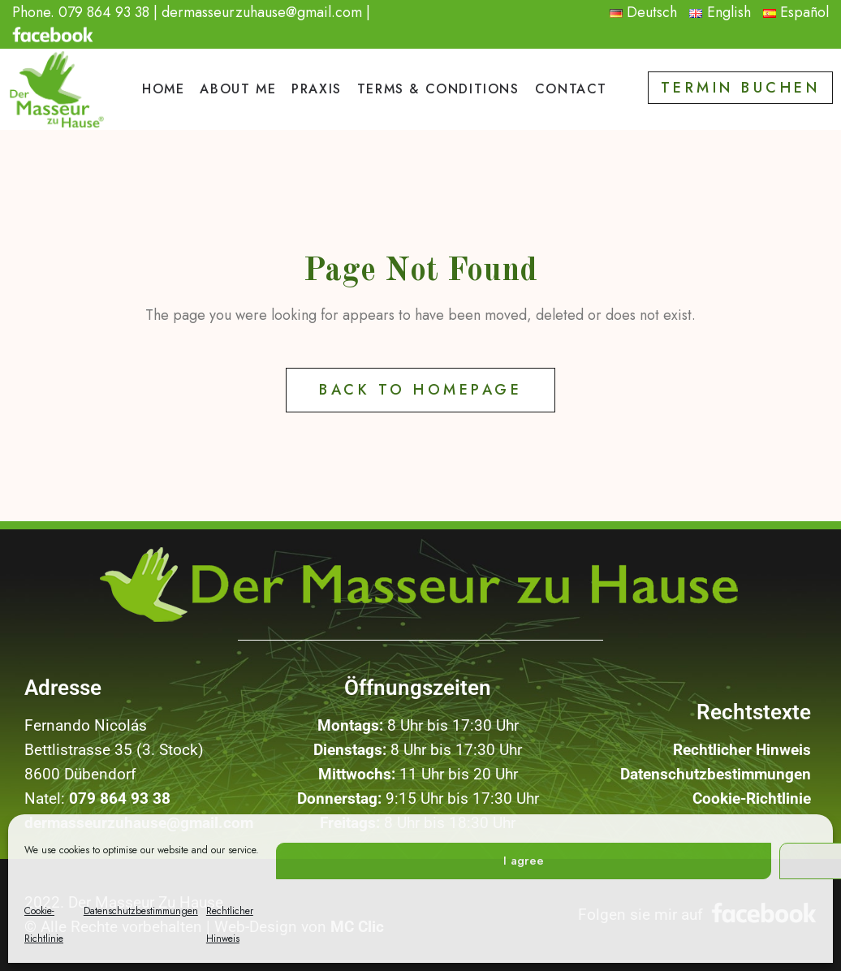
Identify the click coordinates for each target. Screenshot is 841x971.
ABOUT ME (238, 89)
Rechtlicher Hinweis (742, 749)
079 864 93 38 (103, 12)
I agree (523, 861)
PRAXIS (316, 89)
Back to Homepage (420, 389)
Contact (571, 89)
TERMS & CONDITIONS (438, 89)
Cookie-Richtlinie (751, 798)
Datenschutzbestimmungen (141, 911)
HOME (163, 89)
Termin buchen (741, 87)
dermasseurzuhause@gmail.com (262, 12)
